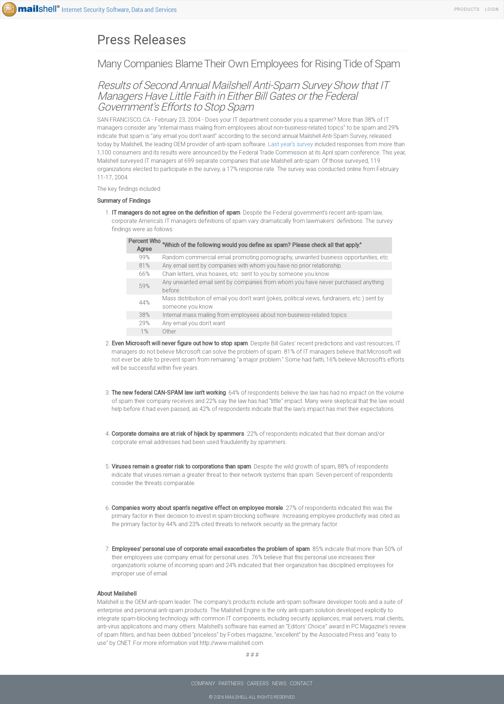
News (279, 683)
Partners (231, 683)
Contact (301, 683)
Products (467, 9)
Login (492, 9)
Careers (258, 683)
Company (203, 683)
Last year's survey (290, 144)
